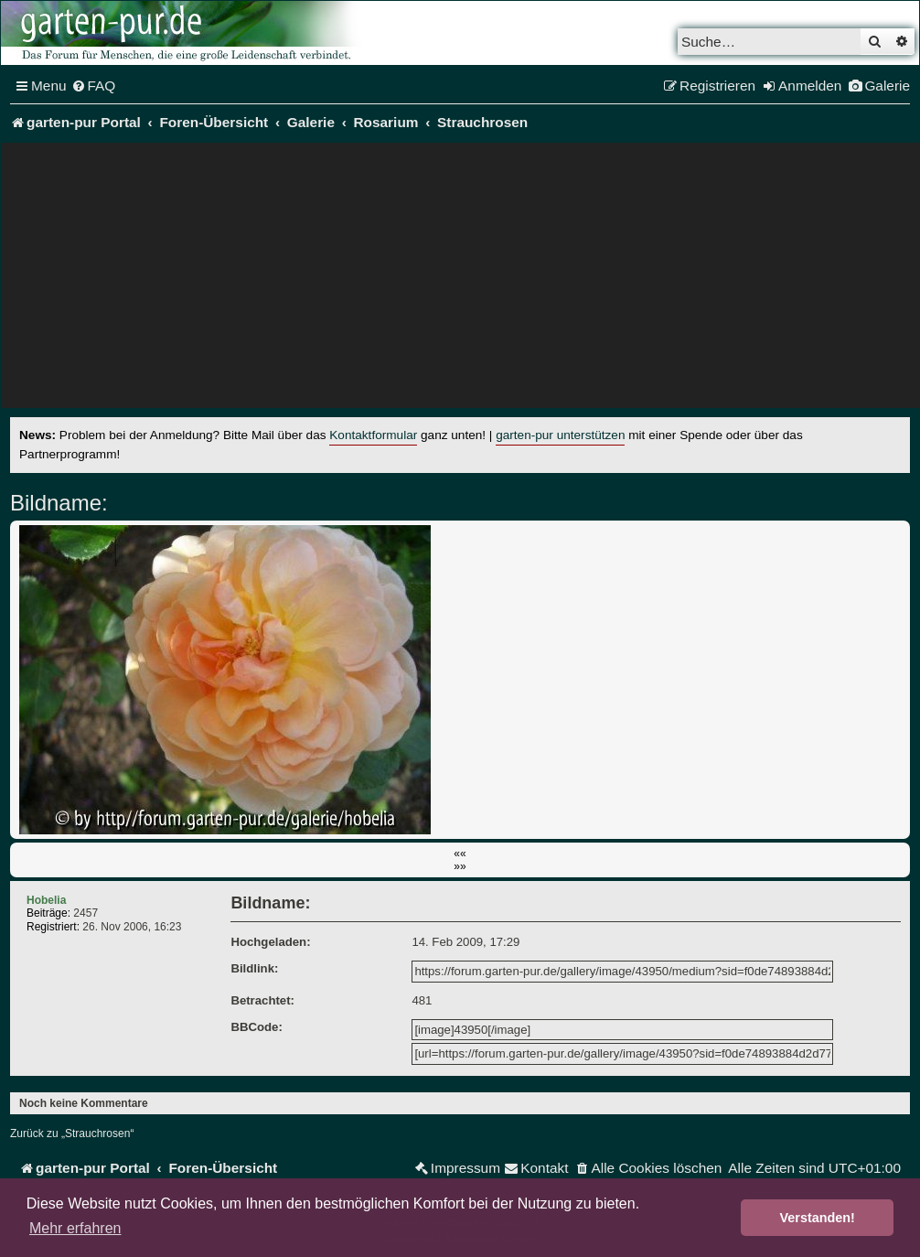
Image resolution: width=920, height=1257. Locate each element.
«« (459, 853)
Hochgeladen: (270, 942)
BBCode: (256, 1027)
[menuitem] (93, 86)
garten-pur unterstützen (560, 435)
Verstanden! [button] (817, 1217)
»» (459, 866)
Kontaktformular (373, 435)
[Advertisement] (460, 280)
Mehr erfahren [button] (75, 1228)
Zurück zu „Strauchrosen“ (72, 1133)
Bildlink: (254, 968)
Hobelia (46, 900)
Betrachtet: (262, 1000)
